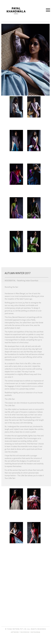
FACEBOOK (24, 632)
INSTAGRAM (35, 632)
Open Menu (47, 10)
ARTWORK (15, 632)
